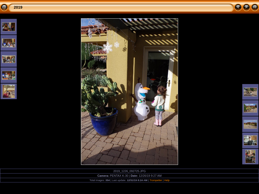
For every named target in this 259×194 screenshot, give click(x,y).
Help (167, 180)
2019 (18, 7)
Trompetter (155, 180)
